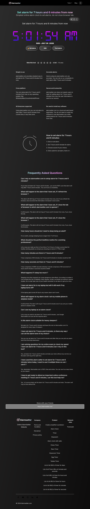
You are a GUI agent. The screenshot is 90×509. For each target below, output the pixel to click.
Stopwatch (54, 437)
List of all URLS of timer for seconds (54, 489)
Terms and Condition (37, 426)
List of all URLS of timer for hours (54, 481)
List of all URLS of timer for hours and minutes (55, 476)
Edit (45, 48)
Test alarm (58, 48)
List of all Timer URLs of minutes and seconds (54, 470)
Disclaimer (37, 431)
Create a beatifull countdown (55, 425)
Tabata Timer (54, 461)
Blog (76, 3)
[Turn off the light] (80, 3)
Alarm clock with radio (55, 441)
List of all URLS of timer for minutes (54, 485)
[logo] (14, 3)
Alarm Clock (55, 429)
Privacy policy (37, 435)
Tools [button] (69, 3)
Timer (55, 433)
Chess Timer (55, 445)
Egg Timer (54, 457)
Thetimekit (70, 427)
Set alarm (32, 48)
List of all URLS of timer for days (54, 465)
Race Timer (54, 449)
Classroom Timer (54, 453)
